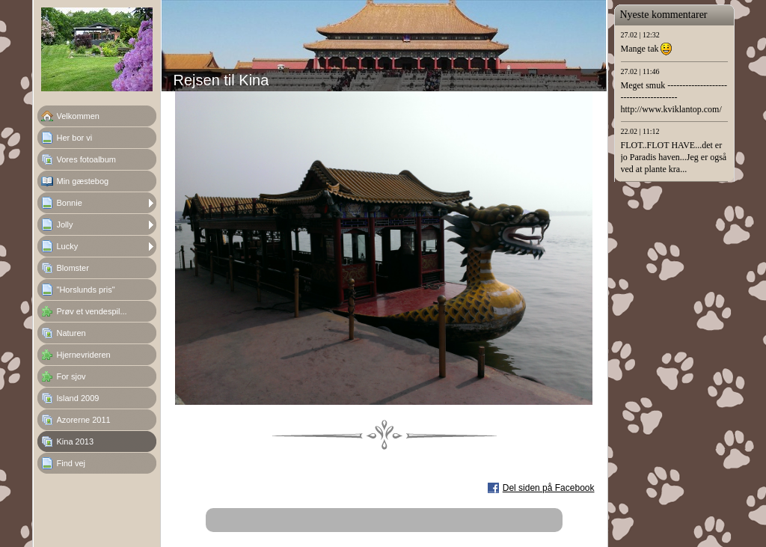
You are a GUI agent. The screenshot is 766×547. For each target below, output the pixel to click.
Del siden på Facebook (549, 488)
